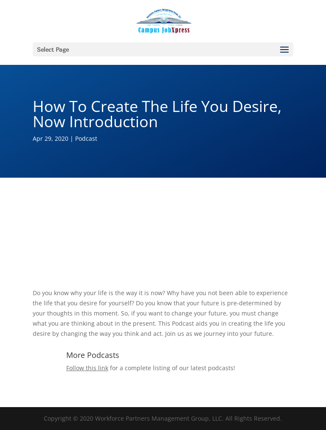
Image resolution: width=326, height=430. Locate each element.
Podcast (86, 138)
